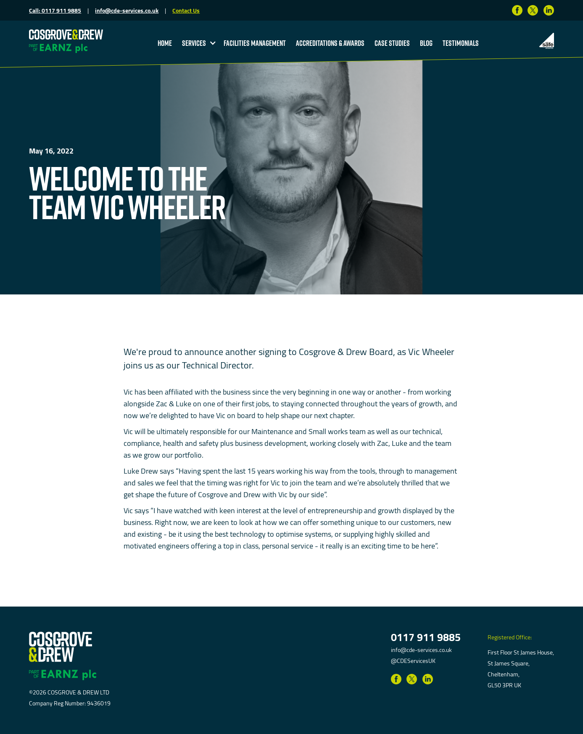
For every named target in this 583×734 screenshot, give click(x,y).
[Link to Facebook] (517, 10)
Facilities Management (255, 43)
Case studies (392, 43)
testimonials (461, 43)
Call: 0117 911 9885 (55, 10)
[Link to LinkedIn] (548, 10)
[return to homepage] (66, 34)
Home (165, 43)
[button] (198, 43)
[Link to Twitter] (533, 10)
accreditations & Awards (330, 43)
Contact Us (186, 10)
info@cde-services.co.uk (126, 10)
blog (426, 43)
